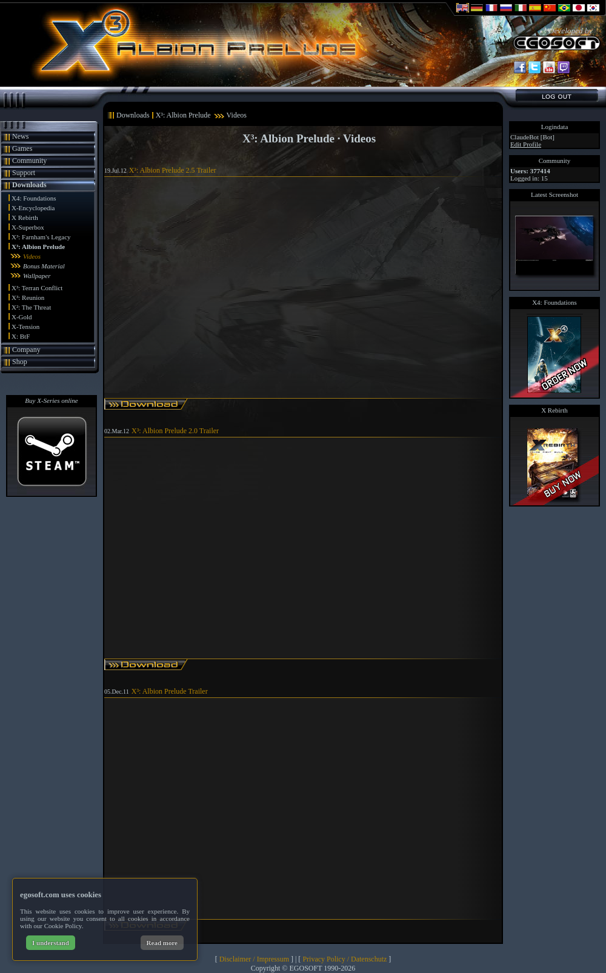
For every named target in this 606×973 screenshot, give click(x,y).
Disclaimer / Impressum (254, 959)
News (20, 136)
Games (22, 148)
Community (29, 160)
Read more (162, 942)
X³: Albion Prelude (38, 246)
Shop (19, 361)
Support (23, 172)
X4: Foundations (34, 198)
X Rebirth (25, 217)
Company (26, 349)
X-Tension (25, 326)
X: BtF (21, 336)
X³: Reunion (28, 297)
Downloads (29, 185)
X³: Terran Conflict (37, 287)
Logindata (554, 126)
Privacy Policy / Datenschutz (344, 959)
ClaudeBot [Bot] (532, 137)
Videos (32, 256)
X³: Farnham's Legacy (41, 237)
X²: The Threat (31, 307)
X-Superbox (28, 227)
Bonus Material (44, 266)
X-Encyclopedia (33, 207)
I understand (50, 942)
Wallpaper (36, 275)
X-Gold (22, 316)
